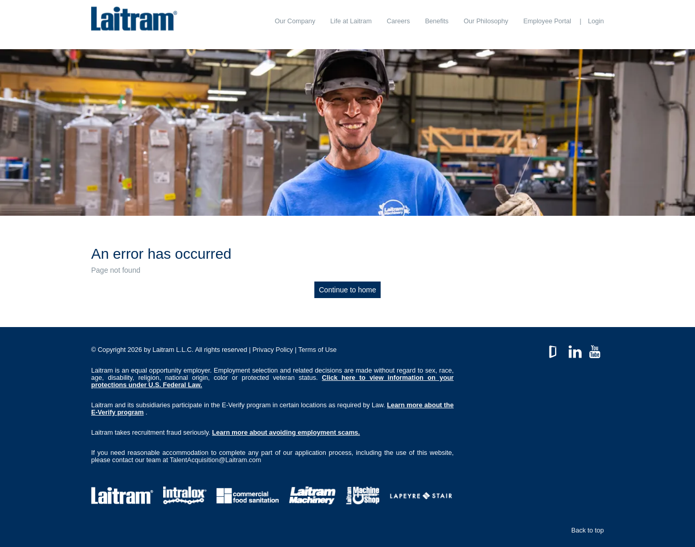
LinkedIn (575, 349)
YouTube (595, 349)
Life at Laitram (351, 21)
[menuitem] (294, 21)
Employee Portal (547, 21)
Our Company (294, 21)
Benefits (437, 21)
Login (596, 21)
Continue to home (348, 290)
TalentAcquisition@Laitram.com (216, 460)
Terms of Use (317, 349)
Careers (398, 21)
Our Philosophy (486, 21)
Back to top (587, 530)
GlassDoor (555, 349)
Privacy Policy (272, 349)
